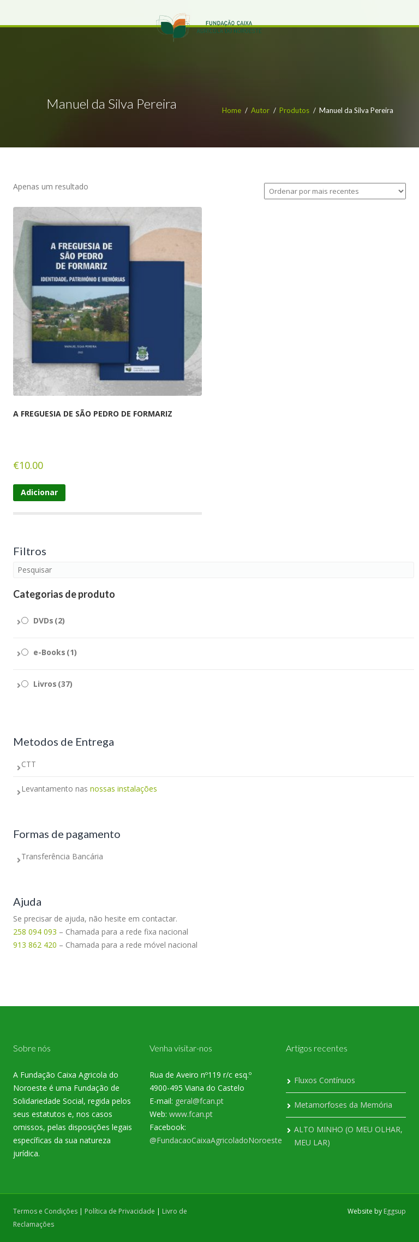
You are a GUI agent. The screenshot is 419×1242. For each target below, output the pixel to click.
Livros (53, 684)
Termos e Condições (45, 1211)
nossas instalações (123, 788)
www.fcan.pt (191, 1114)
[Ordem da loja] (335, 191)
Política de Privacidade (120, 1211)
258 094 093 (35, 931)
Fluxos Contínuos (324, 1080)
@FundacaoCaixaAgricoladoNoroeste (215, 1140)
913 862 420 (35, 945)
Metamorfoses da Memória (343, 1105)
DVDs (49, 620)
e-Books (55, 652)
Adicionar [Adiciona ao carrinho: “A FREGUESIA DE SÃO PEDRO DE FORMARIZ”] (39, 492)
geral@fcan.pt (199, 1101)
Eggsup (395, 1211)
